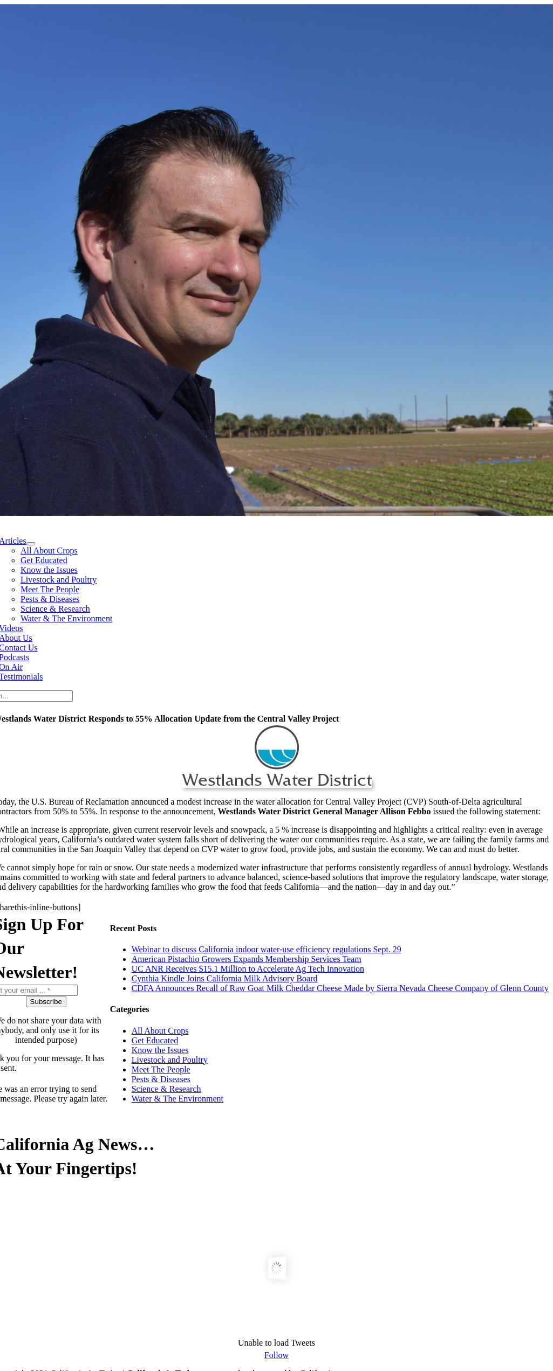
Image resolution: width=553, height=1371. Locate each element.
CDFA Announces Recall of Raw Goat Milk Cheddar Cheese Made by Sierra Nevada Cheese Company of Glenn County (340, 988)
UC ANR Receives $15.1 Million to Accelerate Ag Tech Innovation (248, 968)
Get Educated (155, 1040)
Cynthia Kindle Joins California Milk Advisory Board (225, 978)
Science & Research (166, 1088)
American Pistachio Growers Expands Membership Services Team (246, 959)
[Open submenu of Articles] (30, 543)
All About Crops (160, 1030)
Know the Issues (160, 1050)
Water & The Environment (177, 1098)
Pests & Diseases (161, 1079)
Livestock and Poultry (170, 1059)
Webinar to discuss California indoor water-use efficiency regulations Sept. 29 (266, 949)
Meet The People (161, 1069)
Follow (276, 1355)
